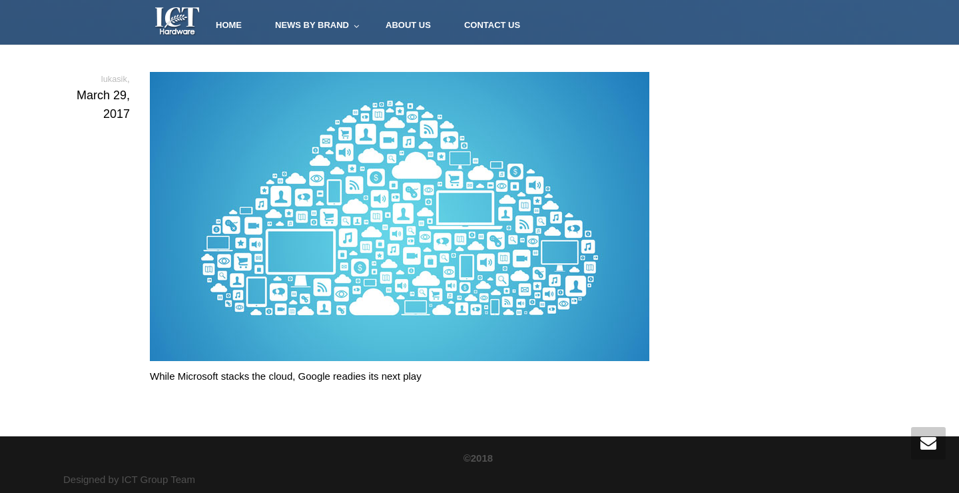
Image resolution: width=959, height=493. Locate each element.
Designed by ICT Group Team (129, 479)
